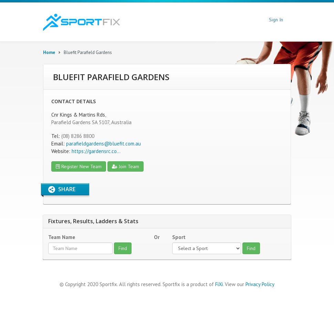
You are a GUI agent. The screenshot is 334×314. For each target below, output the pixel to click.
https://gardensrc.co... (96, 151)
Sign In (276, 20)
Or (156, 237)
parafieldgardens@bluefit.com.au (103, 143)
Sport (179, 237)
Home (49, 52)
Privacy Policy (260, 284)
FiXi (219, 284)
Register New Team (79, 166)
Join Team (125, 166)
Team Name (61, 237)
